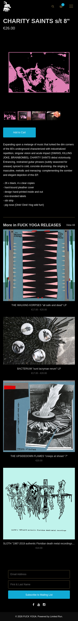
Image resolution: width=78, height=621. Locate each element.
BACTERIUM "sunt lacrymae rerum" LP (39, 368)
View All (70, 225)
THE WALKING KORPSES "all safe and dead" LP (39, 305)
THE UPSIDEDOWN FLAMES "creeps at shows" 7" (38, 456)
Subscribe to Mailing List (38, 594)
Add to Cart (19, 132)
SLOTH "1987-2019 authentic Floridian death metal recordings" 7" (39, 543)
